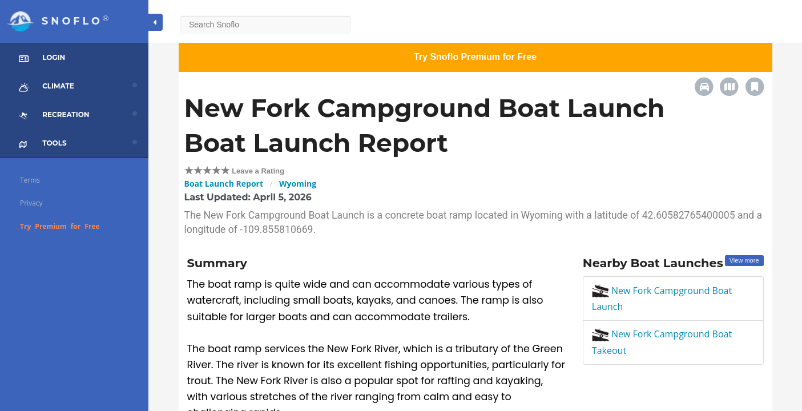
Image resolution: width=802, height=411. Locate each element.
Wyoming (297, 183)
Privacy (31, 203)
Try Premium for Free (60, 226)
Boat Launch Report (224, 183)
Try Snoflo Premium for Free (475, 57)
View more (744, 260)
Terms (30, 180)
